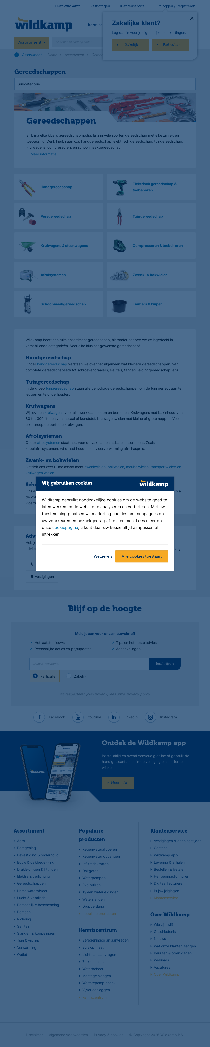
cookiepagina (65, 527)
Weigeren (103, 557)
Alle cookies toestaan (142, 557)
